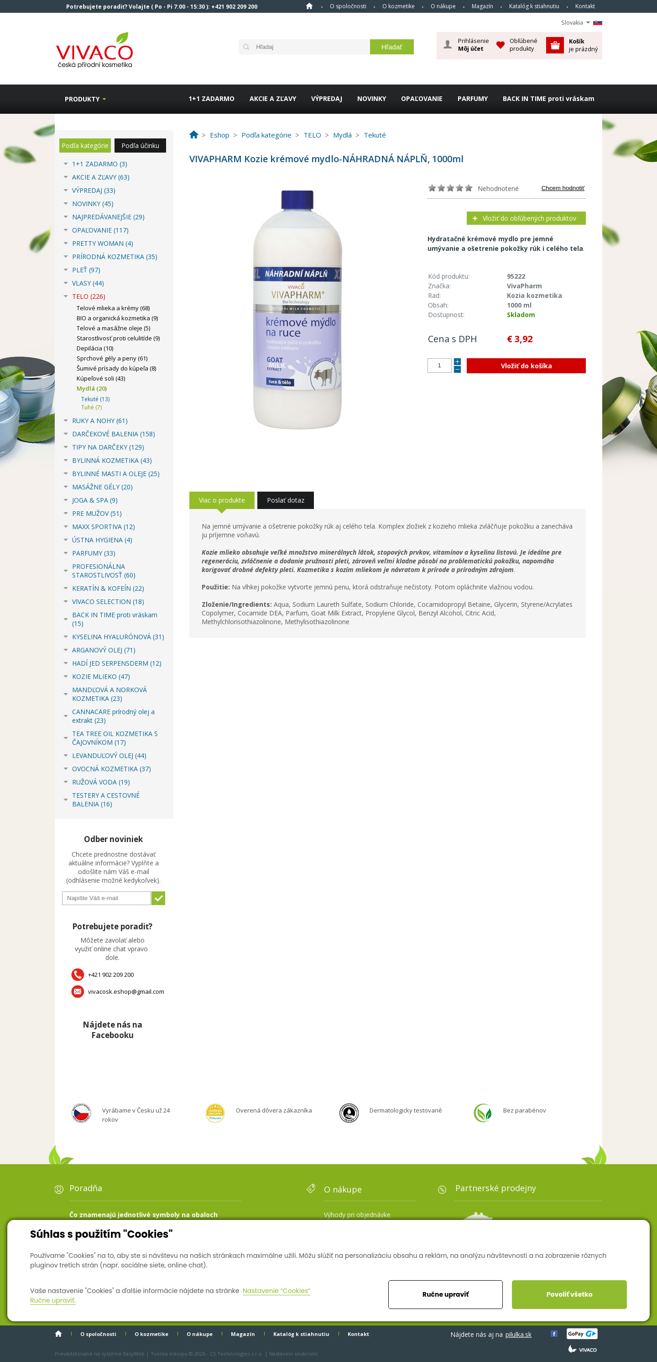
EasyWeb (134, 1353)
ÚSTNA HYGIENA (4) (102, 539)
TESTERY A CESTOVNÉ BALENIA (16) (106, 799)
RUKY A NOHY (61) (100, 420)
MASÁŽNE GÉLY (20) (102, 486)
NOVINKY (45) (93, 203)
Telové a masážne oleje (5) (113, 328)
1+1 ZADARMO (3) (99, 163)
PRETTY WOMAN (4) (102, 243)
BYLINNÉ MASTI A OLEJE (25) (116, 473)
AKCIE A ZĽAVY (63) (101, 177)
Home (309, 6)
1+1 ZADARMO (211, 98)
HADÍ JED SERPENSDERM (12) (117, 663)
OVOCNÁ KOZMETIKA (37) (111, 768)
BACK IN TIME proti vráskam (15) (114, 619)
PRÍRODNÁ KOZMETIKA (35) (114, 256)
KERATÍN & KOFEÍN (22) (108, 588)
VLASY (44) (88, 283)
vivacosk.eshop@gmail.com (126, 991)
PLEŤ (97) (86, 269)
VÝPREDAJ (326, 98)
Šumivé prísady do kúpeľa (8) (116, 368)
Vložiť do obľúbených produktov (529, 218)
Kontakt (585, 6)
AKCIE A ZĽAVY (273, 98)
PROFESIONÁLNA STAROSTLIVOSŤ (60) (104, 570)
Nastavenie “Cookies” (277, 1290)
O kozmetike (398, 6)
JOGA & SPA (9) (95, 500)
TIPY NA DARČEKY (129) (108, 447)
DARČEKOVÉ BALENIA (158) (113, 433)
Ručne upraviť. (53, 1300)
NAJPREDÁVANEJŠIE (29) (108, 216)
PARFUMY (473, 98)
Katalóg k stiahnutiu (534, 6)
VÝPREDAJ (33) (93, 190)
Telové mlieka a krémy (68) (113, 308)
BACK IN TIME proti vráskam (548, 98)
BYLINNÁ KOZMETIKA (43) (112, 460)
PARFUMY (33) (93, 553)
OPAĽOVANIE (422, 98)
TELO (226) (88, 296)
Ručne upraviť (445, 1294)
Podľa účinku (140, 145)
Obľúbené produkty (523, 44)
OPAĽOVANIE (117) (100, 230)
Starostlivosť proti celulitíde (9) (118, 338)
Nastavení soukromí (293, 1353)
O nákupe (443, 6)
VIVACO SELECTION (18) (108, 601)
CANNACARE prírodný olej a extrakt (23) (113, 716)
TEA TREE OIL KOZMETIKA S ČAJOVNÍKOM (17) (115, 738)
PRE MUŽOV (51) (97, 513)
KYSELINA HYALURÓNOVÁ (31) (118, 636)
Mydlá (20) (92, 388)
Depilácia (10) (95, 348)
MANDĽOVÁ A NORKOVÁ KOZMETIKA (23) (109, 694)
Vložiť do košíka (526, 365)
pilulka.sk (519, 1334)
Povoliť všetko (570, 1294)
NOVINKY (371, 98)
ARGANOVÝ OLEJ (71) (104, 650)
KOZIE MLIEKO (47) (101, 676)
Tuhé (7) (91, 407)
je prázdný (583, 45)
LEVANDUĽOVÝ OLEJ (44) (109, 755)
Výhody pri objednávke (357, 1214)
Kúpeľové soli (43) (101, 378)
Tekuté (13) (95, 399)
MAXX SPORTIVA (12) (103, 526)
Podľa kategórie (85, 145)
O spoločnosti (348, 6)
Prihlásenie (473, 45)
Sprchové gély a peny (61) (112, 358)
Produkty (82, 99)
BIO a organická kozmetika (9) (117, 318)
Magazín (482, 6)
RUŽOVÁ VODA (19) (101, 782)
